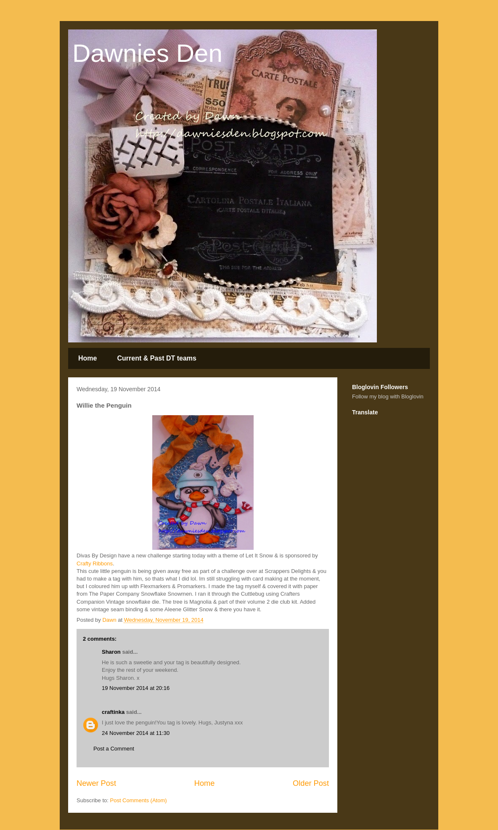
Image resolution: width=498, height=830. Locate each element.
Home (87, 358)
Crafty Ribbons (95, 563)
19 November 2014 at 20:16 (136, 688)
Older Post (311, 783)
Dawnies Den (147, 53)
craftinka (113, 712)
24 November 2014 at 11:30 (136, 733)
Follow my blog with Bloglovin (388, 396)
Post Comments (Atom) (138, 800)
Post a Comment (113, 748)
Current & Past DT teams (156, 358)
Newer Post (96, 783)
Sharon (111, 652)
